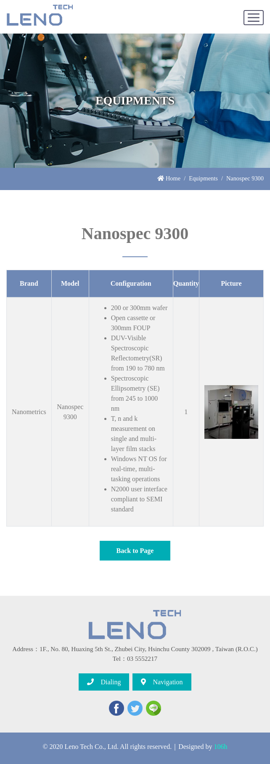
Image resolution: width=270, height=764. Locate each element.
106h (221, 746)
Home (168, 178)
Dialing (103, 682)
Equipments (203, 178)
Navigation (161, 682)
